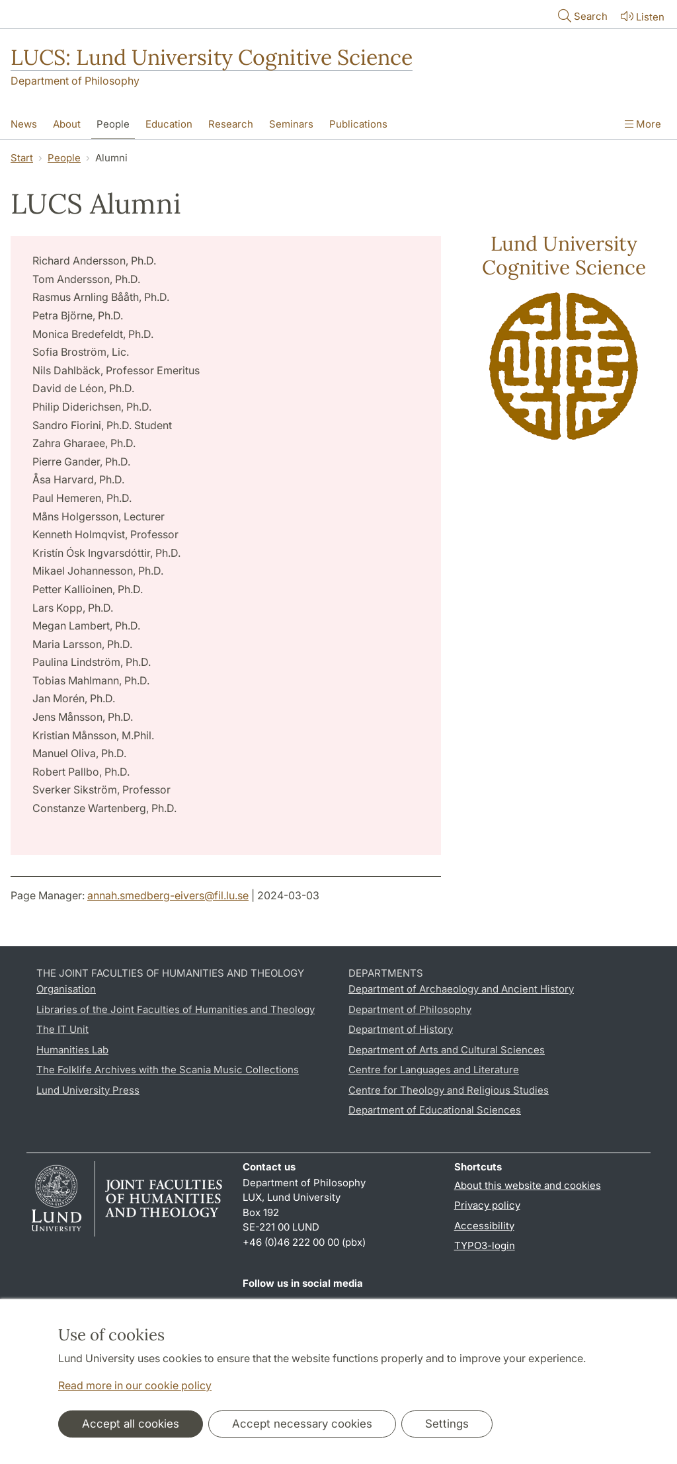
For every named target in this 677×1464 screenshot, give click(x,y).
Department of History (400, 1029)
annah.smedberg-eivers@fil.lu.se (168, 895)
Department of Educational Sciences (434, 1110)
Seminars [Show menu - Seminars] (291, 124)
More (643, 124)
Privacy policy (487, 1205)
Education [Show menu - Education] (168, 124)
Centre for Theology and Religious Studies (448, 1090)
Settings (447, 1423)
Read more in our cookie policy (135, 1385)
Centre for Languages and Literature (433, 1069)
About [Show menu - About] (67, 124)
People (64, 157)
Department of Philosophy (75, 80)
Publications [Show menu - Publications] (358, 124)
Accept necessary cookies (302, 1423)
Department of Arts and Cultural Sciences (446, 1049)
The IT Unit (62, 1029)
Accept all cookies (130, 1423)
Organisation (66, 989)
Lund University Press (87, 1090)
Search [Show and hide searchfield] (581, 15)
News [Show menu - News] (24, 124)
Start (22, 157)
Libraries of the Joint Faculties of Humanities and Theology (175, 1009)
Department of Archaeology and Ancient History (461, 989)
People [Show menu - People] (113, 124)
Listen (641, 16)
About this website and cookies (527, 1185)
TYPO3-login (484, 1245)
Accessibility (484, 1225)
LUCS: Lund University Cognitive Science (212, 57)
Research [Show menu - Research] (230, 124)
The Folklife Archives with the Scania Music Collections (167, 1069)
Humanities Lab (72, 1049)
